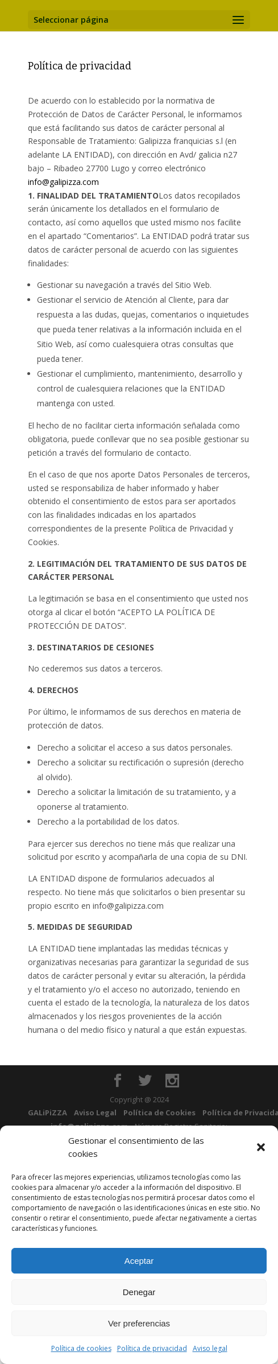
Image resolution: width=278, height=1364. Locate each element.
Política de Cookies (159, 1112)
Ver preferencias (139, 1323)
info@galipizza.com (63, 181)
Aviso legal (210, 1348)
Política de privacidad (152, 1348)
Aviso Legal (95, 1112)
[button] (261, 1147)
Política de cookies (81, 1348)
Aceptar (139, 1261)
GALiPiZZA (47, 1112)
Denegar (139, 1292)
